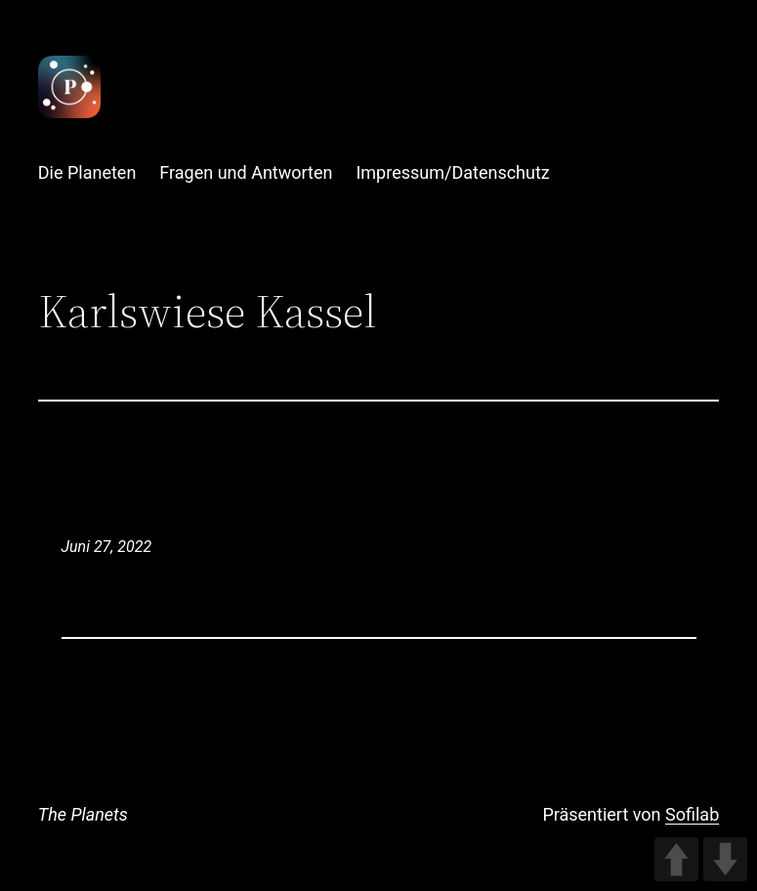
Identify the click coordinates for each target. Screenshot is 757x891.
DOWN (725, 859)
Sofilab (692, 814)
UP (676, 859)
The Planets (83, 814)
